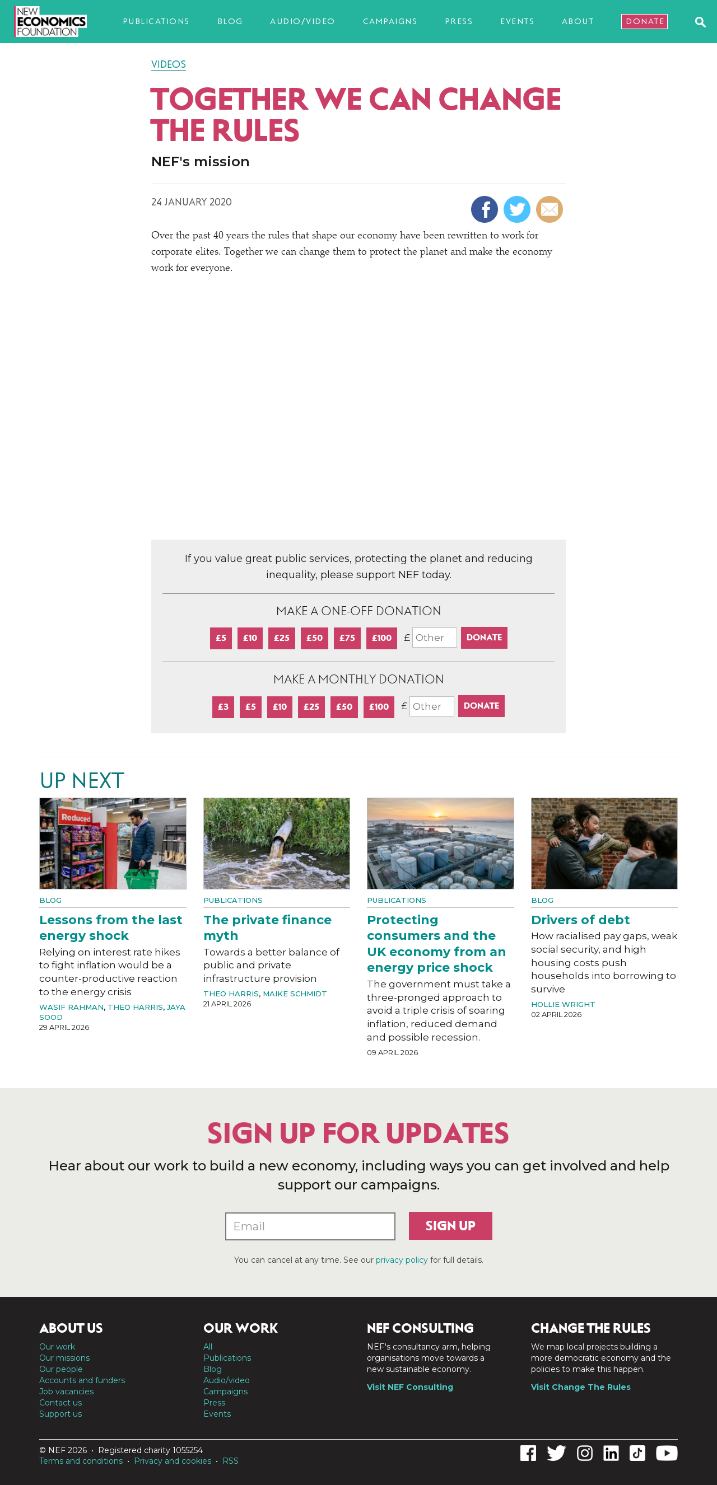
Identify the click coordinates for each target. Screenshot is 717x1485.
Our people (61, 1369)
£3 (223, 706)
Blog (230, 21)
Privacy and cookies (172, 1461)
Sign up (451, 1226)
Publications (156, 21)
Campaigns (390, 21)
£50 (314, 638)
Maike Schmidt (295, 993)
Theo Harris (135, 1007)
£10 (250, 638)
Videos (168, 64)
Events (517, 21)
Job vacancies (66, 1391)
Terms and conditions (81, 1461)
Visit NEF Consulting (410, 1387)
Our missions (64, 1358)
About (578, 21)
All (207, 1347)
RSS (230, 1461)
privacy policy (402, 1260)
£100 (382, 638)
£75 (347, 638)
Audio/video (303, 21)
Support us (60, 1414)
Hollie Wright (563, 1004)
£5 (221, 638)
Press (459, 21)
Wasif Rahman (71, 1007)
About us (71, 1328)
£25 (282, 638)
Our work (57, 1347)
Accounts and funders (82, 1380)
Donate (645, 21)
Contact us (60, 1403)
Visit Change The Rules (581, 1387)
